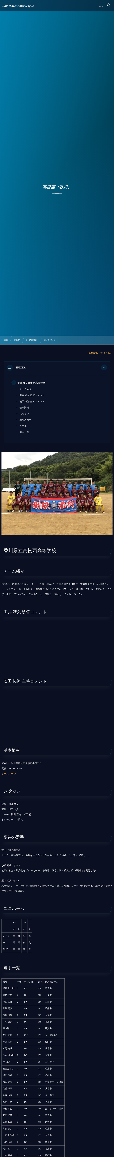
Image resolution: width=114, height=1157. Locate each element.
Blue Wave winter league (18, 5)
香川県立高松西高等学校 (31, 383)
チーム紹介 (25, 389)
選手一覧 (24, 432)
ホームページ (8, 773)
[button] (104, 367)
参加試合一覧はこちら (101, 353)
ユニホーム (25, 426)
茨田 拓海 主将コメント (32, 401)
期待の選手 (25, 420)
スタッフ (24, 414)
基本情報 (24, 407)
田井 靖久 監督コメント (32, 395)
